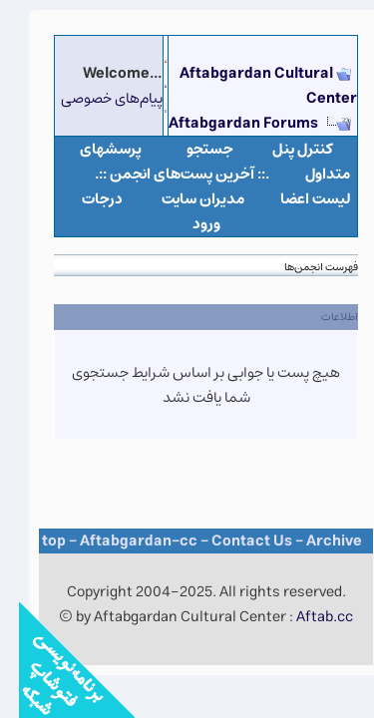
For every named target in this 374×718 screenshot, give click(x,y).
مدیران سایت (184, 198)
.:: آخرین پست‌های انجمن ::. (163, 174)
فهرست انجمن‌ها (302, 266)
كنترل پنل (283, 149)
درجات (83, 198)
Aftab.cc (305, 616)
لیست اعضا (296, 198)
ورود (187, 223)
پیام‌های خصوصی (93, 98)
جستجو (191, 149)
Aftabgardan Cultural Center (249, 86)
